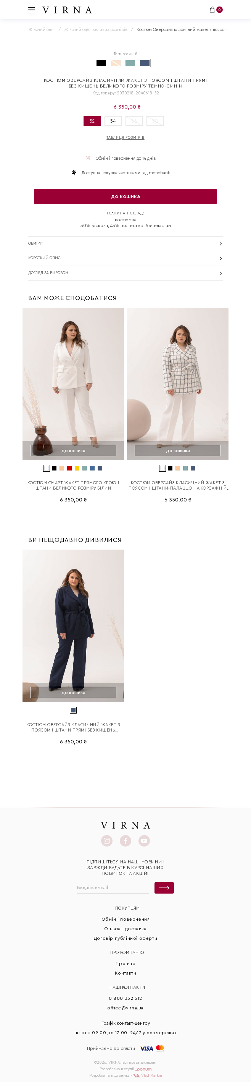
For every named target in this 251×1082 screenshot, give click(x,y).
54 (113, 120)
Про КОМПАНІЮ (127, 952)
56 (134, 120)
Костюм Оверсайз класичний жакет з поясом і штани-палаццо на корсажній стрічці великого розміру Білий (178, 486)
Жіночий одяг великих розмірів (96, 30)
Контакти (126, 973)
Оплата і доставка (125, 928)
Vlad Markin (147, 1075)
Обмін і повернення (125, 919)
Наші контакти (127, 987)
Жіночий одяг (41, 30)
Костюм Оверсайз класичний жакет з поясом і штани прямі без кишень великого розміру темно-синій (73, 728)
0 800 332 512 (125, 998)
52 (92, 120)
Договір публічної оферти (125, 938)
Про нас (125, 963)
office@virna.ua (125, 1008)
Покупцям (127, 908)
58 (155, 120)
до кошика (125, 196)
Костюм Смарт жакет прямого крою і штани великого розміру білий (73, 485)
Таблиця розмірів (125, 138)
